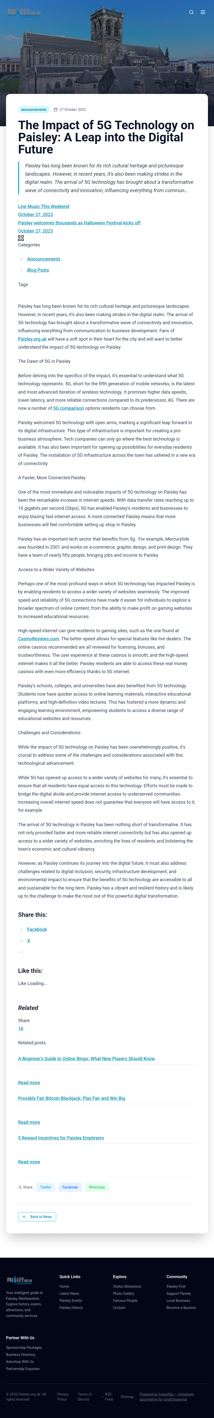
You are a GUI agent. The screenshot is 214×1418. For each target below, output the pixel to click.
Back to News (37, 1217)
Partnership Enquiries (25, 1369)
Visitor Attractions (129, 1286)
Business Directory (20, 1355)
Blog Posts (38, 270)
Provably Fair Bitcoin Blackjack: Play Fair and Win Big (71, 1098)
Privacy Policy (62, 1396)
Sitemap (127, 1397)
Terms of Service (85, 1396)
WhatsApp (97, 1187)
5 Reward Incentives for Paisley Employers (61, 1138)
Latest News (71, 1294)
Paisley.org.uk (32, 339)
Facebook (70, 1187)
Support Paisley (181, 1294)
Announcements (43, 259)
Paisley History (73, 1308)
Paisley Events (73, 1301)
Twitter (45, 1187)
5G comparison (68, 408)
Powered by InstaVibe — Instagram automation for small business (167, 1396)
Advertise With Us (20, 1362)
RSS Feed (107, 1396)
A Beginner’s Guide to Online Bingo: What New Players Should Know (86, 1058)
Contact (121, 1308)
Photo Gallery (125, 1294)
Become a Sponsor (181, 1308)
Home (66, 1286)
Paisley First (178, 1286)
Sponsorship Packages (24, 1348)
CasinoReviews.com (38, 638)
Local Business (180, 1301)
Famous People (127, 1301)
